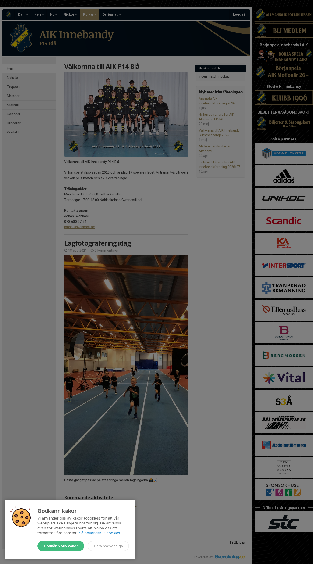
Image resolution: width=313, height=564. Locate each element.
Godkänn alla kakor (61, 546)
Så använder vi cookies (99, 533)
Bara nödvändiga (108, 546)
